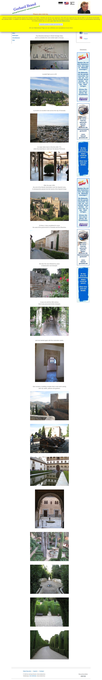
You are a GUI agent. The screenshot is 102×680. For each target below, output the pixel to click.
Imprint (35, 671)
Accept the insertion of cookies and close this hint (51, 24)
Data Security (27, 671)
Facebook (86, 33)
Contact (41, 671)
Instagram (86, 38)
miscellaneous (16, 37)
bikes (13, 33)
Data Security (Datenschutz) (61, 21)
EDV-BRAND (33, 676)
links (13, 40)
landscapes (15, 35)
